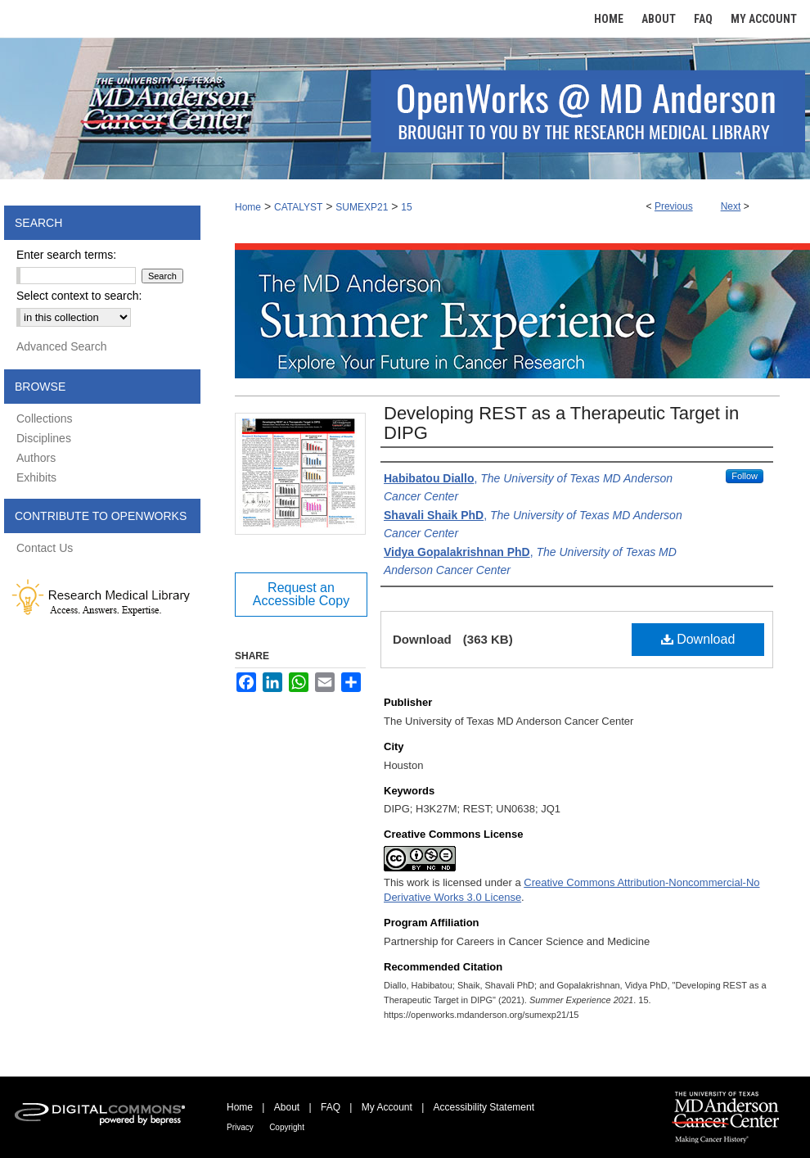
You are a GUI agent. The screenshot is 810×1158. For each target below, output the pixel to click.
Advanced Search (61, 346)
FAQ (330, 1107)
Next (731, 206)
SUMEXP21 (361, 207)
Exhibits (36, 477)
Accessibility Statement (484, 1107)
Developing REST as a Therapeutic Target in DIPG (561, 423)
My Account (387, 1107)
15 (406, 207)
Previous (674, 206)
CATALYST (298, 207)
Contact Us (44, 547)
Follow (744, 476)
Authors (36, 457)
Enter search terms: (66, 254)
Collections (44, 418)
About (286, 1107)
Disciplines (43, 438)
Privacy (240, 1127)
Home (248, 207)
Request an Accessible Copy (301, 594)
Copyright (286, 1127)
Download (698, 639)
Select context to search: (79, 295)
